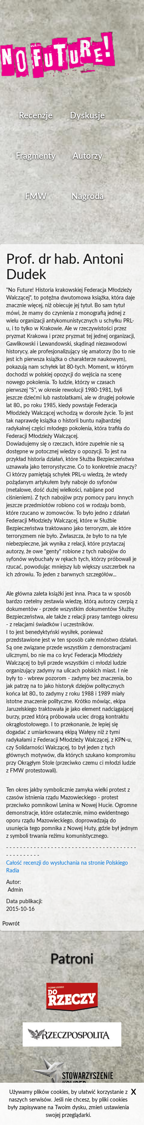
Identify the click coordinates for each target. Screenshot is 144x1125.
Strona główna (57, 56)
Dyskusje (87, 116)
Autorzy (88, 156)
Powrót (11, 924)
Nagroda (87, 196)
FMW (35, 196)
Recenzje (36, 116)
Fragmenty (36, 156)
